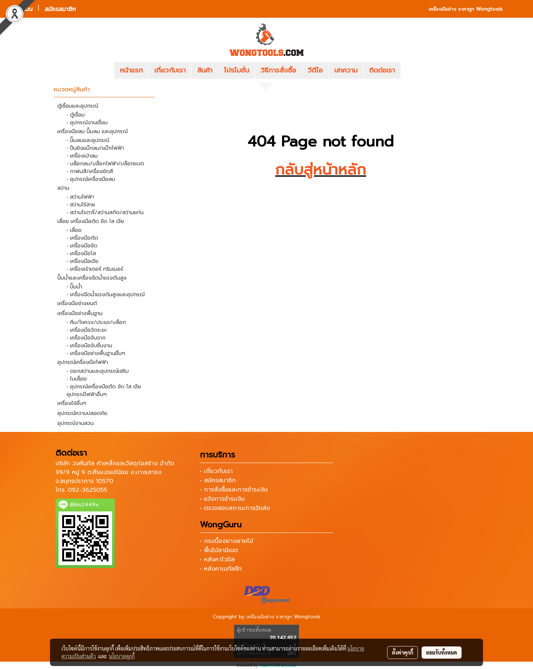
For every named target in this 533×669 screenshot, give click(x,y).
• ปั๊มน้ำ (74, 287)
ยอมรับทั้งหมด (441, 652)
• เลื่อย (74, 230)
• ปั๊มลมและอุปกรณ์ (88, 140)
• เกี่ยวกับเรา (216, 471)
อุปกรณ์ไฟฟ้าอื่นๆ (87, 394)
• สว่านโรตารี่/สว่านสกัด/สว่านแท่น (105, 212)
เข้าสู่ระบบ (21, 8)
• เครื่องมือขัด (82, 246)
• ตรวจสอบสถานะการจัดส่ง (235, 508)
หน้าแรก (131, 70)
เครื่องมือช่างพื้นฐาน (80, 313)
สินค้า (204, 70)
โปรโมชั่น (236, 70)
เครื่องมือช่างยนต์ (77, 303)
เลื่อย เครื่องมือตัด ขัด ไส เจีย (90, 221)
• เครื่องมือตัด (82, 238)
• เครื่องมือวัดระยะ (87, 330)
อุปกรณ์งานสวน (75, 423)
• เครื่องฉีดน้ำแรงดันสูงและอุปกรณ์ (106, 294)
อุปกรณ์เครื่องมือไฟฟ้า (82, 362)
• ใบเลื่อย (77, 379)
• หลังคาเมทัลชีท (221, 568)
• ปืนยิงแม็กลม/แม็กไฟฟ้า (95, 148)
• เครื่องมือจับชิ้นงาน (89, 345)
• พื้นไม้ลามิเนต (219, 550)
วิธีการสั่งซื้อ (278, 70)
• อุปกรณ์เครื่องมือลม (91, 179)
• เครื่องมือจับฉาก (86, 338)
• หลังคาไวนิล (217, 559)
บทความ (346, 70)
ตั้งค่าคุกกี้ (402, 652)
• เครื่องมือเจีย (82, 261)
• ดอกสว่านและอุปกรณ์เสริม (98, 371)
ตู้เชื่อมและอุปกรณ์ (77, 106)
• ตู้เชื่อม (76, 115)
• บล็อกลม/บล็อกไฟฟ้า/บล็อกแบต (105, 164)
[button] (411, 71)
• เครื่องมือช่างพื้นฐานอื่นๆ (96, 353)
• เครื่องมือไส (81, 253)
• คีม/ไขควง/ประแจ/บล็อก (96, 322)
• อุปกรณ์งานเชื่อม (87, 122)
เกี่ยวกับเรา (170, 70)
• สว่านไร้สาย (81, 205)
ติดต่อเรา (382, 70)
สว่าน (63, 188)
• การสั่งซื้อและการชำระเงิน (234, 489)
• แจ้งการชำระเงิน (222, 498)
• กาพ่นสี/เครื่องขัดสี (90, 171)
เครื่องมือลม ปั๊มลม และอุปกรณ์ (92, 131)
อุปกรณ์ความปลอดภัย (82, 413)
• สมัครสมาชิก (218, 480)
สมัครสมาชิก (60, 8)
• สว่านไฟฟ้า (80, 197)
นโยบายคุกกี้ (122, 656)
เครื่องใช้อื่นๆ (71, 403)
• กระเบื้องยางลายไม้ (226, 541)
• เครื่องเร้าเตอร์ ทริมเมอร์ (95, 269)
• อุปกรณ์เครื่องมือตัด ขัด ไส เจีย (104, 387)
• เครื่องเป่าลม (82, 156)
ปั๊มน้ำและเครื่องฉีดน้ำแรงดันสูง (92, 278)
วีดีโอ (315, 70)
